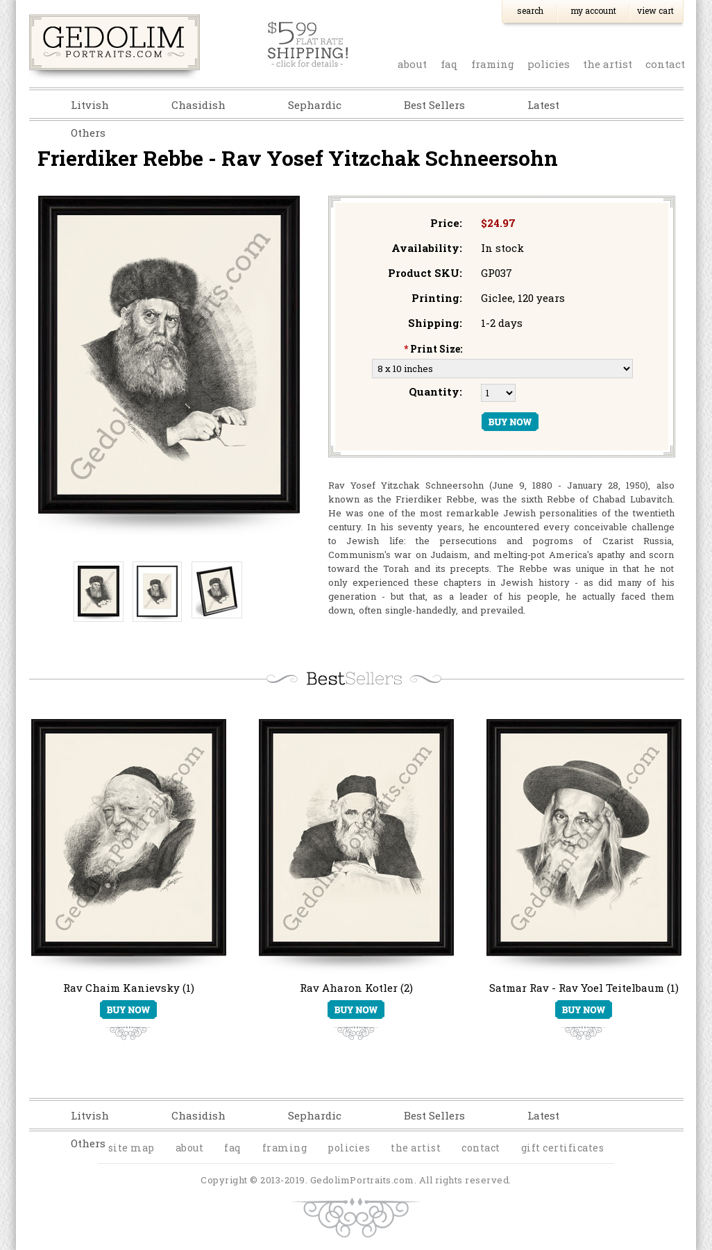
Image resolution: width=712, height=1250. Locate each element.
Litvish (90, 105)
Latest (543, 105)
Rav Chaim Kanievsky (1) (128, 988)
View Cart (655, 10)
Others (88, 133)
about (412, 64)
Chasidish (198, 105)
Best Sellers (434, 105)
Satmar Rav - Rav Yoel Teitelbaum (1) (584, 988)
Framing (492, 64)
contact (665, 64)
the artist (607, 64)
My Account (593, 10)
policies (548, 64)
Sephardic (314, 105)
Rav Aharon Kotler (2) (356, 988)
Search (530, 10)
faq (449, 64)
